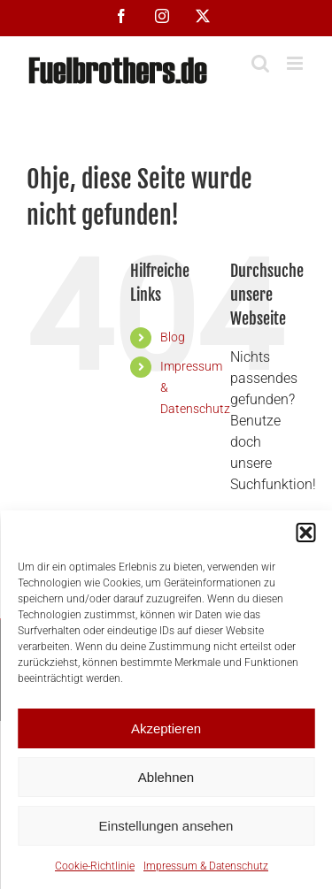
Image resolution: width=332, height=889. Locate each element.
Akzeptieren (166, 728)
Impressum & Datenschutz (205, 866)
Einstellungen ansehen (166, 825)
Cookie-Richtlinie (95, 866)
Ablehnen (166, 777)
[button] (305, 532)
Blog (172, 337)
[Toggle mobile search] (260, 63)
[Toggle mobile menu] (296, 63)
